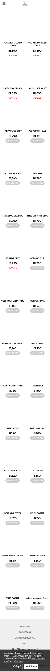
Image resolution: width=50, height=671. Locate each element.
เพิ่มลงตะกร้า (12, 140)
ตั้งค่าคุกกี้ (17, 666)
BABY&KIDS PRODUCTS (25, 638)
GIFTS (25, 643)
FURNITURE (25, 627)
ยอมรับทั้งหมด (31, 666)
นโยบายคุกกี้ (18, 661)
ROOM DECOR (25, 632)
